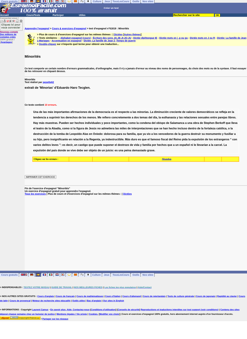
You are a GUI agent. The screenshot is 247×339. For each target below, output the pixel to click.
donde (62, 150)
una (189, 122)
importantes (62, 111)
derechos (72, 117)
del (150, 117)
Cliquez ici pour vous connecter (10, 26)
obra (196, 122)
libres (232, 117)
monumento (213, 133)
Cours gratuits (9, 274)
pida (184, 139)
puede (98, 144)
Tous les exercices (35, 193)
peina (127, 150)
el (116, 111)
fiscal (164, 139)
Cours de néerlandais (154, 296)
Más (127, 139)
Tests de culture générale (180, 296)
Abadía (56, 128)
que (228, 122)
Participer (58, 15)
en (229, 111)
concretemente (121, 117)
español (184, 144)
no (99, 128)
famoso (155, 139)
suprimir (54, 117)
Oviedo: (98, 133)
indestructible (114, 139)
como (132, 122)
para (119, 133)
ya (144, 133)
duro (134, 139)
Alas (85, 133)
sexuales (204, 117)
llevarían (202, 144)
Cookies (93, 314)
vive (73, 150)
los (63, 117)
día (155, 117)
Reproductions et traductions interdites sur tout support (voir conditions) (179, 309)
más (50, 111)
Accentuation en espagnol (66, 40)
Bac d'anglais (94, 300)
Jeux (106, 274)
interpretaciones (142, 128)
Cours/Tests (33, 15)
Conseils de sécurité (128, 309)
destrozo (123, 144)
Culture (96, 274)
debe (80, 150)
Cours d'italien (113, 296)
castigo (83, 144)
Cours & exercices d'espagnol (69, 28)
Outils (135, 274)
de (40, 111)
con (234, 139)
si (71, 128)
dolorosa (110, 133)
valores (191, 111)
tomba (60, 133)
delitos (46, 144)
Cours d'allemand (131, 296)
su (124, 133)
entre (213, 117)
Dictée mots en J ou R (202, 38)
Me (99, 117)
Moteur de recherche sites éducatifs (51, 300)
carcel (218, 144)
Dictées (118, 34)
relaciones (190, 117)
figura (80, 128)
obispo (160, 122)
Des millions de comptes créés (9, 34)
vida (136, 144)
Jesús (92, 128)
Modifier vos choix (109, 314)
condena (145, 122)
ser (72, 122)
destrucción (41, 133)
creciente (175, 111)
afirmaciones (78, 111)
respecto (124, 111)
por (154, 144)
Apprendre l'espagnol (37, 28)
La (151, 111)
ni (192, 144)
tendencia (39, 117)
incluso (182, 128)
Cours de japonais (205, 296)
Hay (35, 122)
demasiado (139, 150)
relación (78, 139)
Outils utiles (78, 300)
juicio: (110, 150)
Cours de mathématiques (90, 296)
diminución (161, 111)
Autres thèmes (132, 34)
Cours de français (65, 296)
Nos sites (148, 274)
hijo (39, 139)
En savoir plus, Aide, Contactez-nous (70, 309)
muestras (51, 122)
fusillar (228, 133)
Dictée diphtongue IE (145, 38)
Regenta (94, 139)
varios (37, 144)
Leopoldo (75, 133)
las (45, 111)
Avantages (6, 42)
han (165, 128)
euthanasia (169, 117)
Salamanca (177, 122)
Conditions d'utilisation (103, 309)
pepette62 (48, 82)
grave (151, 150)
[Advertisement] (136, 233)
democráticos (205, 111)
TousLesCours (121, 274)
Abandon (166, 159)
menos (91, 117)
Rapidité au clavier (227, 296)
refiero (106, 117)
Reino (177, 139)
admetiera (107, 128)
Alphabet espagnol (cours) (75, 38)
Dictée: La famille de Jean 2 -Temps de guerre (110, 40)
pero (47, 139)
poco (107, 122)
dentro (192, 128)
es (112, 111)
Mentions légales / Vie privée (72, 314)
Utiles (82, 15)
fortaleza (210, 128)
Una (35, 111)
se (216, 111)
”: (60, 144)
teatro (40, 128)
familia (131, 133)
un (76, 144)
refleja (223, 111)
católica (221, 128)
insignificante (59, 139)
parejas (222, 117)
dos (136, 117)
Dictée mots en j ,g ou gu (173, 38)
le (195, 144)
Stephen (209, 122)
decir (69, 144)
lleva (234, 122)
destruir (196, 133)
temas (144, 117)
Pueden (64, 122)
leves (55, 144)
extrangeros (221, 139)
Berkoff (220, 122)
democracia (102, 111)
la (93, 111)
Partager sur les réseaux (55, 319)
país (54, 150)
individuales (93, 122)
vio (148, 133)
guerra (185, 133)
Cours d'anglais (45, 296)
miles (123, 128)
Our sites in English (113, 300)
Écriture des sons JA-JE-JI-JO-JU (112, 38)
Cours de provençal (20, 300)
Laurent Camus (40, 309)
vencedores (166, 133)
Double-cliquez (47, 44)
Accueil (4, 15)
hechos (79, 122)
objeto (93, 150)
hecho (173, 128)
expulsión (197, 139)
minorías (143, 111)
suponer (108, 144)
